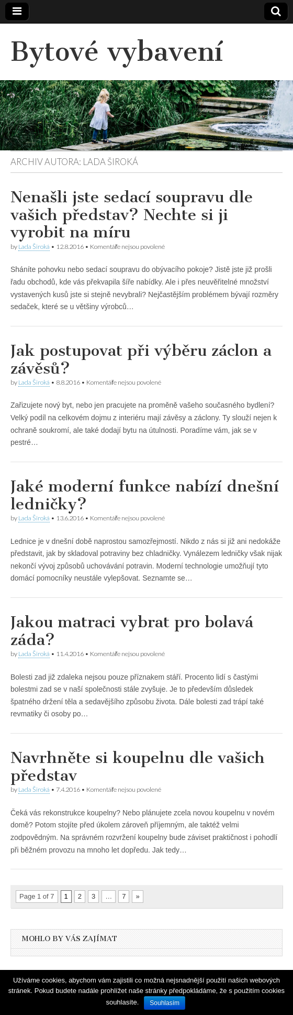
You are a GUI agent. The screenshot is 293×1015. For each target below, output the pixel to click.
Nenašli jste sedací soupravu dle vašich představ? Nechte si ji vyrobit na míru (131, 215)
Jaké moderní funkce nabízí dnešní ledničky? (144, 495)
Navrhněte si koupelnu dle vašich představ (137, 766)
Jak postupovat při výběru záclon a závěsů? (141, 359)
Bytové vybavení (116, 52)
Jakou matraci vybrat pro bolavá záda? (131, 631)
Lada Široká (34, 246)
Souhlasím (164, 1003)
